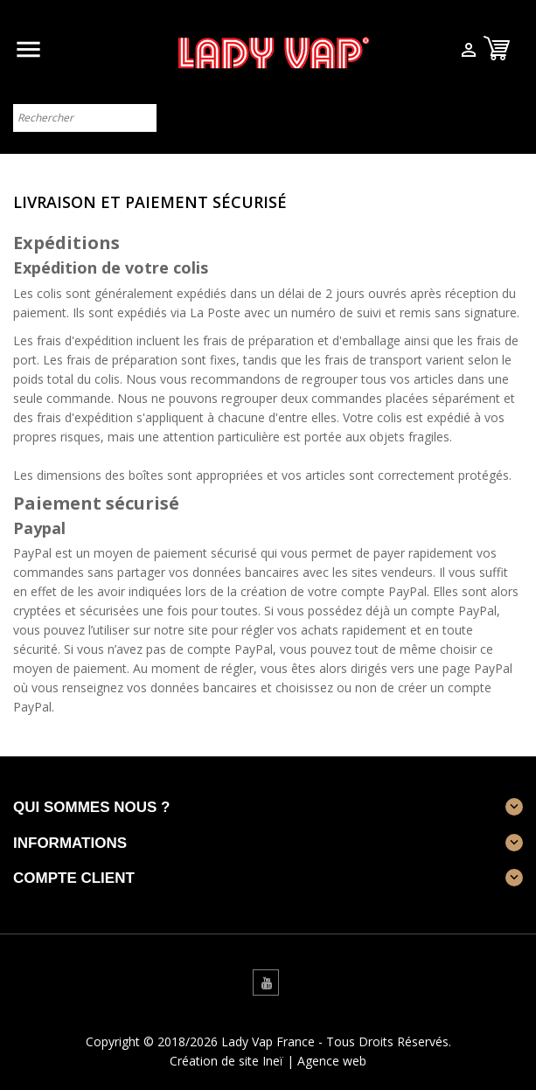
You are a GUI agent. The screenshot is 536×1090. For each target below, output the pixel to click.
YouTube (266, 982)
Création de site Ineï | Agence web (268, 1060)
